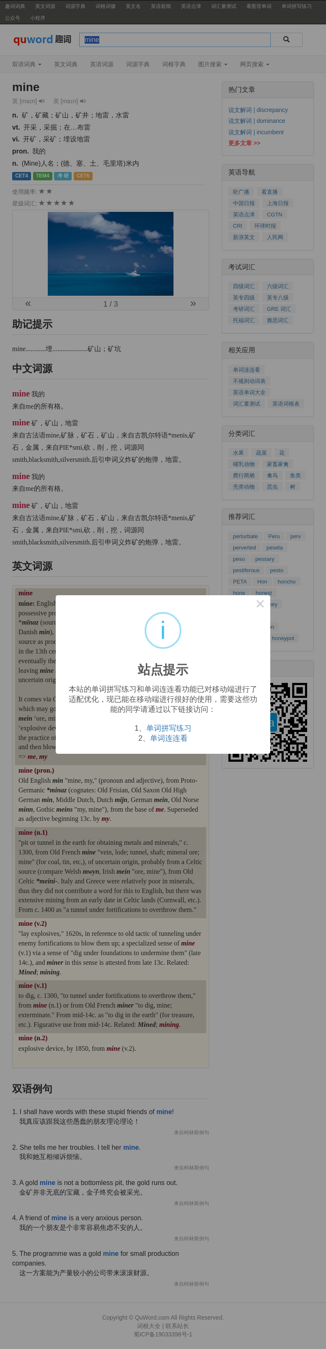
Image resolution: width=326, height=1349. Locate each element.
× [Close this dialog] (260, 605)
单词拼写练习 (168, 728)
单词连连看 (169, 738)
